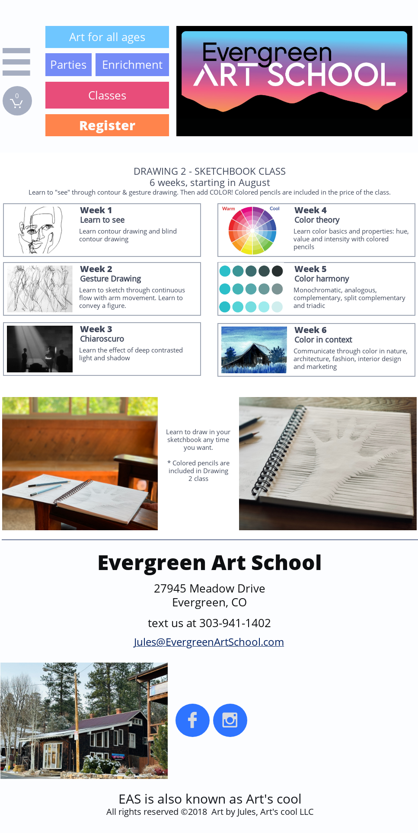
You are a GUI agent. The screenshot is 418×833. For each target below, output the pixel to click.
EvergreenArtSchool (213, 641)
